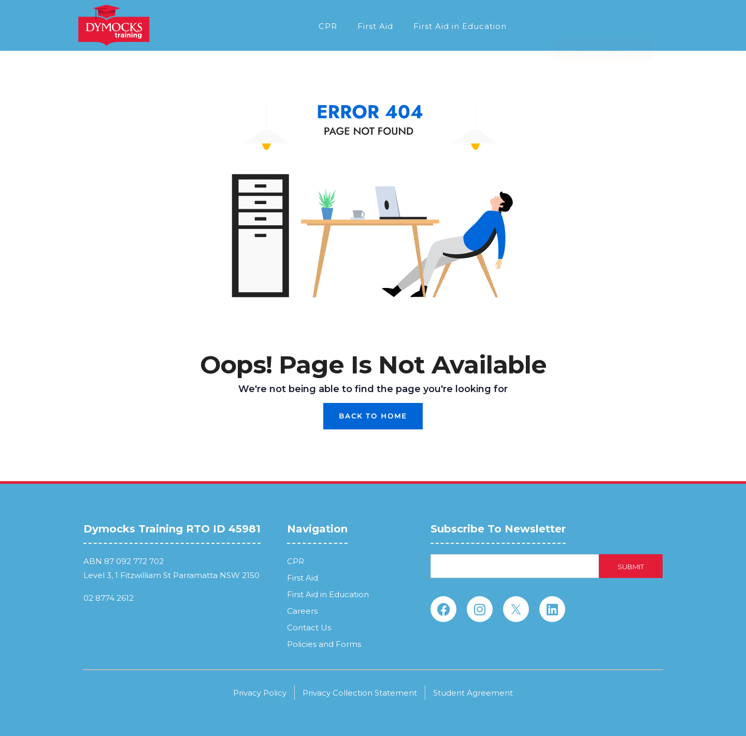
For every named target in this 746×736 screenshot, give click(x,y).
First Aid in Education (460, 26)
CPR (328, 26)
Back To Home (373, 416)
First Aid (375, 26)
